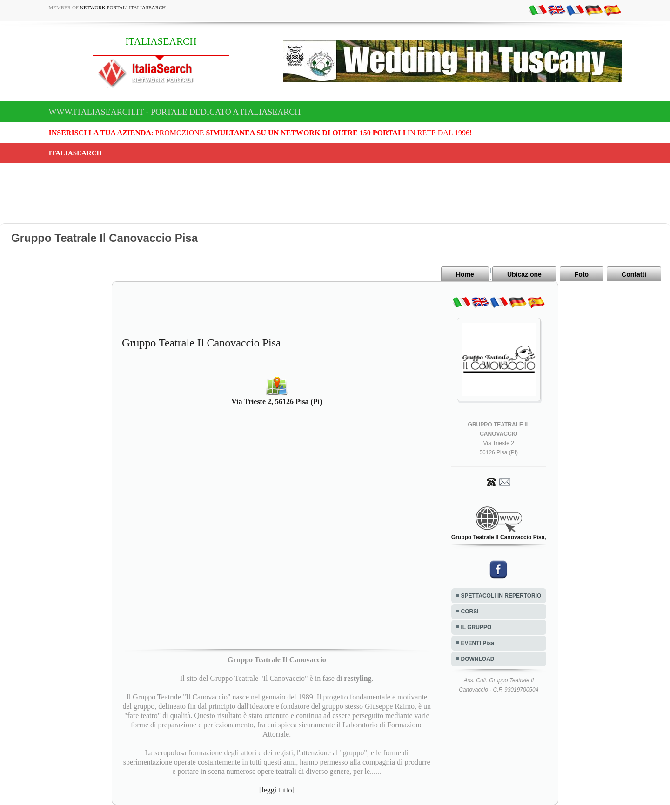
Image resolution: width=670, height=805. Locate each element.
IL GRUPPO (476, 627)
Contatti (634, 274)
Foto (582, 274)
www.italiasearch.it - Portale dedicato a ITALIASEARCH (175, 112)
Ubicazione (524, 274)
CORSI (470, 611)
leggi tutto (276, 790)
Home (465, 274)
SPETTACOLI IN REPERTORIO (501, 595)
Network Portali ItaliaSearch (123, 7)
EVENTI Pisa (477, 643)
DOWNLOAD (478, 659)
